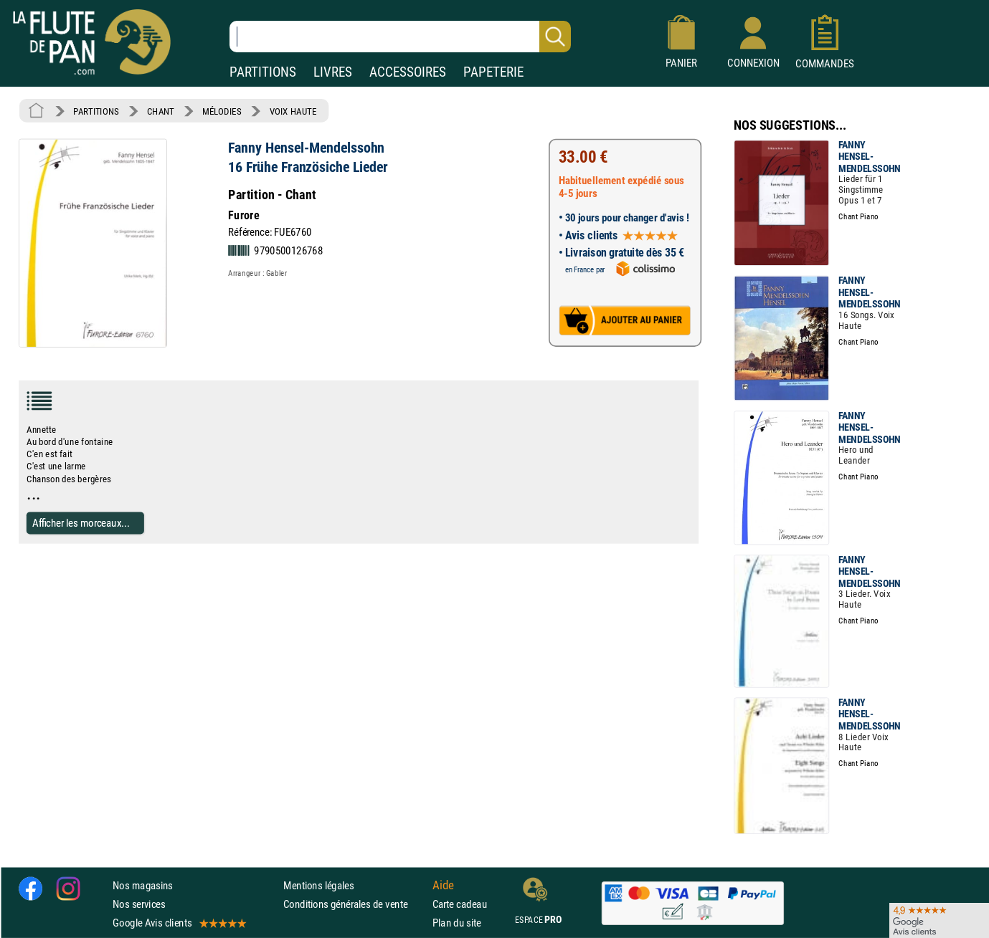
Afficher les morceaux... (81, 523)
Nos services (139, 904)
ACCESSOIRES (407, 72)
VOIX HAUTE (293, 111)
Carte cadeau (459, 904)
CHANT (160, 111)
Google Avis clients (179, 923)
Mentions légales (318, 885)
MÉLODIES (221, 111)
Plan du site (456, 923)
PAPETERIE (493, 72)
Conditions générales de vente (354, 904)
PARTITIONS (262, 72)
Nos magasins (143, 885)
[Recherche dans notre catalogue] (400, 36)
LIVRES (332, 72)
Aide (443, 885)
